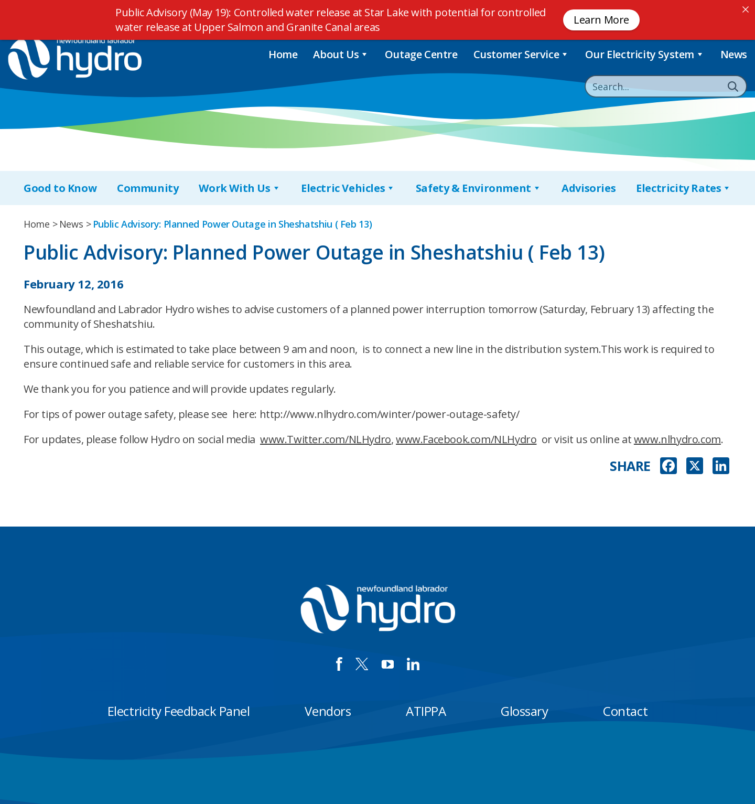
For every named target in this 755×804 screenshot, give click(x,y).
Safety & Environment (479, 188)
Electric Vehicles (348, 188)
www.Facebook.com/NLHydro (466, 439)
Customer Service (521, 54)
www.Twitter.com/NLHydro (325, 439)
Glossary (524, 711)
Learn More (601, 20)
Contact (625, 711)
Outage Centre (421, 54)
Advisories (589, 188)
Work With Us (240, 188)
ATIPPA (426, 711)
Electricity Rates (683, 188)
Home (282, 54)
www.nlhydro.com (677, 439)
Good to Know (60, 188)
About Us (341, 54)
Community (147, 188)
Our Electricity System (645, 54)
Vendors (328, 711)
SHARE (630, 466)
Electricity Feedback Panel (178, 711)
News (733, 54)
